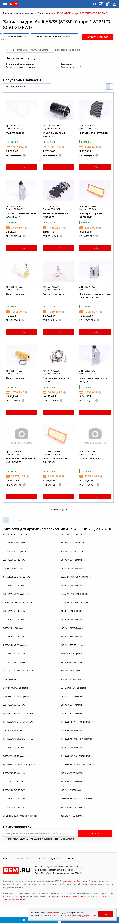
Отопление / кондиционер (20, 64)
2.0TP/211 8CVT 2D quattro (73, 628)
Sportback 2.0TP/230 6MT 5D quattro (19, 765)
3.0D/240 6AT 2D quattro (71, 654)
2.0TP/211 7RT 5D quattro (14, 799)
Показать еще (58, 509)
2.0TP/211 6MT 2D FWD (71, 637)
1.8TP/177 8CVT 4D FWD (72, 696)
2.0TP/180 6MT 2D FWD (71, 620)
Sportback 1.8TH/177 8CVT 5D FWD (19, 739)
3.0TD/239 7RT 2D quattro (14, 662)
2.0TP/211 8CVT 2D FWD (14, 637)
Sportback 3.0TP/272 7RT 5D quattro (76, 799)
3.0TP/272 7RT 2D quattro (14, 654)
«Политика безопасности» (74, 896)
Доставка (56, 858)
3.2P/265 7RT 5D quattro (71, 816)
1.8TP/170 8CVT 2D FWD (72, 560)
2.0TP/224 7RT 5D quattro (14, 773)
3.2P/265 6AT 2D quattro (71, 671)
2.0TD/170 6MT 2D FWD (71, 611)
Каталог (7, 858)
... (13, 520)
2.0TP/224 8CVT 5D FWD (14, 748)
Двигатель (66, 64)
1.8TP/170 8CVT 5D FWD (72, 705)
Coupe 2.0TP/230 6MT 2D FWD (74, 594)
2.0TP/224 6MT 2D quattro (14, 594)
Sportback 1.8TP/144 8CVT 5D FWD (19, 713)
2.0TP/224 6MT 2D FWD (71, 585)
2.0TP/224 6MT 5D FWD (71, 748)
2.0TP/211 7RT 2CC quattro (73, 543)
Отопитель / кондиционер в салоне (21, 67)
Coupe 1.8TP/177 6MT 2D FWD (17, 577)
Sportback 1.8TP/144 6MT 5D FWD (76, 722)
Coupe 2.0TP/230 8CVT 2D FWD (75, 577)
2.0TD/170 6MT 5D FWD (14, 782)
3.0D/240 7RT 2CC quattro (14, 551)
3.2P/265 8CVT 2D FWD (13, 679)
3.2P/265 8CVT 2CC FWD (72, 551)
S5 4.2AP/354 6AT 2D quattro (16, 688)
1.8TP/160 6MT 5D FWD (71, 730)
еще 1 (78, 67)
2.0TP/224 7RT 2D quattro (14, 611)
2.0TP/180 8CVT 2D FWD (14, 620)
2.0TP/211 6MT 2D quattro (14, 645)
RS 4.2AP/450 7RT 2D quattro (16, 696)
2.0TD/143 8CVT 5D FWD (72, 773)
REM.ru (38, 866)
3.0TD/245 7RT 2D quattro (72, 662)
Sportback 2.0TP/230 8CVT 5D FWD (76, 739)
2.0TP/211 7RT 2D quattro (72, 645)
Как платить (40, 858)
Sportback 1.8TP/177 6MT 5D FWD (18, 722)
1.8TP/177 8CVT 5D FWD (72, 713)
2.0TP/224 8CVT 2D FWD (14, 585)
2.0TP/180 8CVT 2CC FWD (73, 534)
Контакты (70, 858)
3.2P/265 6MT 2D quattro (71, 679)
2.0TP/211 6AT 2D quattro (14, 628)
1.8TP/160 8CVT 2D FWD (14, 560)
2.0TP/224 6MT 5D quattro (14, 756)
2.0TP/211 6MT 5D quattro (72, 790)
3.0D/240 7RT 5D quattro (14, 807)
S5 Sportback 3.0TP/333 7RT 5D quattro (20, 816)
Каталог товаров (25, 13)
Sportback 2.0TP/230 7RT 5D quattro (76, 765)
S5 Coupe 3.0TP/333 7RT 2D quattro (19, 671)
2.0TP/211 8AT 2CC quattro (15, 543)
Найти (95, 833)
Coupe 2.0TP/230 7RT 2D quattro (75, 602)
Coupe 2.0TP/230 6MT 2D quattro (17, 602)
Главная (7, 13)
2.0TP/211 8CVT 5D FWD (14, 790)
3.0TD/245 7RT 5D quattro (72, 807)
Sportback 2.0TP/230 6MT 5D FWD (76, 756)
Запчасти (42, 13)
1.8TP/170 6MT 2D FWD (71, 568)
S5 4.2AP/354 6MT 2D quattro (74, 688)
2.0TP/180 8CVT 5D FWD (72, 782)
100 (20, 520)
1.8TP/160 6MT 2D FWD (13, 568)
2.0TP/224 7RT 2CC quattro (15, 534)
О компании (22, 858)
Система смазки (68, 67)
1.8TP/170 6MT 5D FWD (13, 730)
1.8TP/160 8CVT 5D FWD (14, 705)
